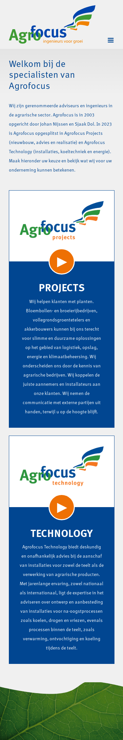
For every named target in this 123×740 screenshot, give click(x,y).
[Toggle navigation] (110, 40)
